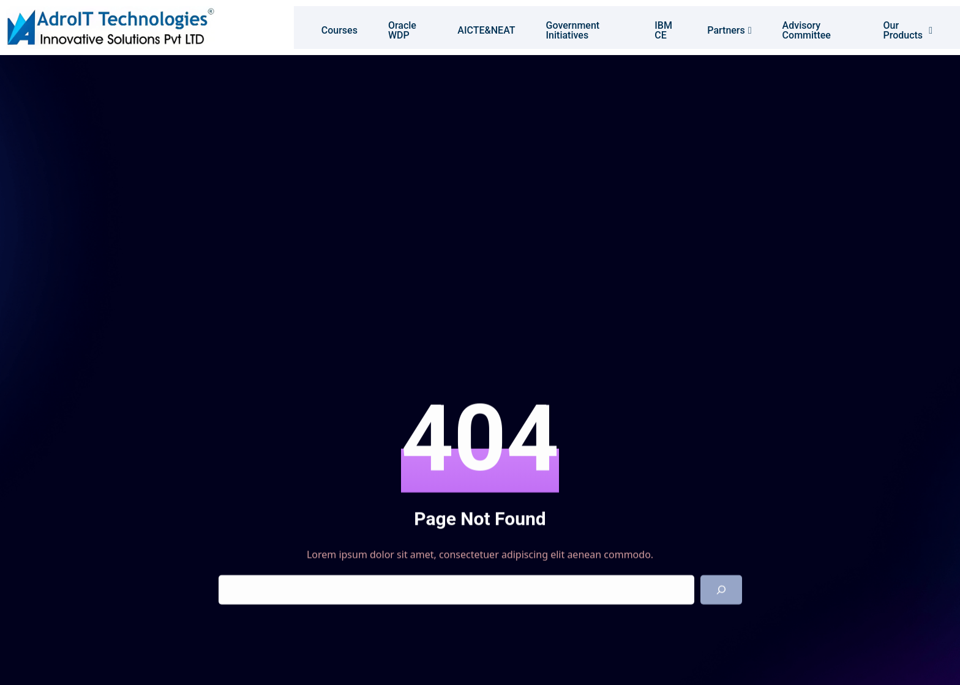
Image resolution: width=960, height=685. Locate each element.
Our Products (918, 27)
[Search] (721, 590)
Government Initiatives (564, 27)
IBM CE (662, 27)
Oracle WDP (390, 27)
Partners (731, 27)
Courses (327, 27)
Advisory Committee (808, 27)
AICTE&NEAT (478, 27)
